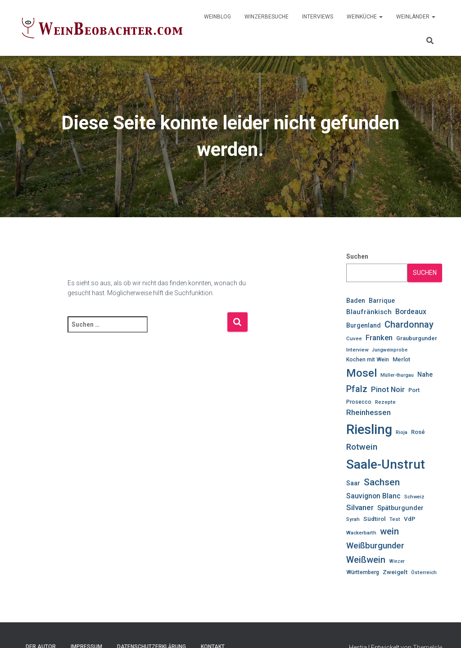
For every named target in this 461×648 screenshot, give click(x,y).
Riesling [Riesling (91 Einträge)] (369, 429)
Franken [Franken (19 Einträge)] (379, 337)
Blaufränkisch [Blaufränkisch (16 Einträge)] (369, 312)
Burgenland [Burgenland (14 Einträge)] (363, 325)
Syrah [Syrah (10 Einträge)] (353, 519)
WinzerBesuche (266, 17)
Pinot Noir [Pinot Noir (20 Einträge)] (388, 389)
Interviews (317, 17)
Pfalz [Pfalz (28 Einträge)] (356, 389)
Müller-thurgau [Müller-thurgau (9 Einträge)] (397, 375)
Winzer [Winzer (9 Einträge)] (397, 561)
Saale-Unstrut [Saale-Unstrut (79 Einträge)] (385, 464)
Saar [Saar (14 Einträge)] (353, 483)
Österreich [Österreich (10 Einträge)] (424, 572)
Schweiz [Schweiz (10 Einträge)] (414, 496)
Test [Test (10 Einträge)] (394, 519)
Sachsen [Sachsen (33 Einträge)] (382, 482)
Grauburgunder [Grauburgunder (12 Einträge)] (416, 338)
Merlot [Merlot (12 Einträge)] (401, 359)
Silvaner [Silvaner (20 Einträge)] (360, 507)
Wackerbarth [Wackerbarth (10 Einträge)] (361, 532)
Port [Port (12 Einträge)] (414, 390)
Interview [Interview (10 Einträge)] (357, 350)
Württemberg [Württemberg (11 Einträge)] (362, 572)
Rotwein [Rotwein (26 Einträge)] (361, 447)
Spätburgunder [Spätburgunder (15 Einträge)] (400, 508)
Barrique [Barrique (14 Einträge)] (382, 300)
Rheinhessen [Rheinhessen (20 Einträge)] (368, 412)
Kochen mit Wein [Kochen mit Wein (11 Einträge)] (367, 359)
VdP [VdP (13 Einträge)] (410, 518)
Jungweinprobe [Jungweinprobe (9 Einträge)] (389, 350)
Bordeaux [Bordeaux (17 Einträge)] (410, 311)
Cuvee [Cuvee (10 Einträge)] (354, 338)
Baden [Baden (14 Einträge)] (355, 300)
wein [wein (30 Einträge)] (389, 531)
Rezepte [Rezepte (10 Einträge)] (385, 402)
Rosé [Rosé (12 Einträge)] (418, 432)
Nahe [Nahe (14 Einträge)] (425, 374)
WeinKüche (365, 17)
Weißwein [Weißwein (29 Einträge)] (365, 559)
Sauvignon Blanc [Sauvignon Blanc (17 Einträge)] (373, 496)
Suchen (357, 256)
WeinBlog (217, 17)
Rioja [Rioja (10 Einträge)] (401, 432)
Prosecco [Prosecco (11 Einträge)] (358, 402)
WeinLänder (415, 17)
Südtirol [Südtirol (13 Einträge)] (374, 518)
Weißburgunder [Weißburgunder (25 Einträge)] (375, 546)
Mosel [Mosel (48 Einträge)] (361, 373)
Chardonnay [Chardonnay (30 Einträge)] (409, 324)
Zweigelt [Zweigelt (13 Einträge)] (395, 571)
